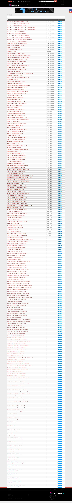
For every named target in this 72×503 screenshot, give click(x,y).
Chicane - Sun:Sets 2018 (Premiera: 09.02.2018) (14, 163)
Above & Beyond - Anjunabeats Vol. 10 (13, 452)
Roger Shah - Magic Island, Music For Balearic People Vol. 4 (16, 464)
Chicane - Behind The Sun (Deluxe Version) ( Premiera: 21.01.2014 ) (17, 402)
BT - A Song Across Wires (11, 426)
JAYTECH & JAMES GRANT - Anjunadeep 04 (14, 482)
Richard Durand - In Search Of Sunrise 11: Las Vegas (15, 440)
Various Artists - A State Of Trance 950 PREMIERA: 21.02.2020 (16, 27)
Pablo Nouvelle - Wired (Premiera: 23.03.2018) (14, 153)
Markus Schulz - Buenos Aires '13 (12, 414)
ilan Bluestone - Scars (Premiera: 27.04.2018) (14, 149)
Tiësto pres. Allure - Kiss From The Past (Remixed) (14, 450)
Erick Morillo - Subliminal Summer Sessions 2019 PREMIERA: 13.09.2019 (18, 59)
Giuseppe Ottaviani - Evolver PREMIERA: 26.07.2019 (15, 73)
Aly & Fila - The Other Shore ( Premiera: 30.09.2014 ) (15, 362)
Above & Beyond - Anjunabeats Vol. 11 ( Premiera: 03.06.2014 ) (16, 380)
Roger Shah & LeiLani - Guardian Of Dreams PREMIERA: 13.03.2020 (17, 23)
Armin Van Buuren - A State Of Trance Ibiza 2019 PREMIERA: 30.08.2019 (18, 67)
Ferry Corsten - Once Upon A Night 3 (12, 460)
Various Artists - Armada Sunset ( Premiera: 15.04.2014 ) (15, 388)
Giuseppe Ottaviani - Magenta (11, 436)
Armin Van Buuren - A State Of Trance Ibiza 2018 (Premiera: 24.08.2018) (18, 121)
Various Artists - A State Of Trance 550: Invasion (14, 470)
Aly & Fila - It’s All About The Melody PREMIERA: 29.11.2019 (16, 47)
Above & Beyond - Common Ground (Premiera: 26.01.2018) (16, 165)
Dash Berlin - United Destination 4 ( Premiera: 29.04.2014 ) (16, 386)
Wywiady (46, 4)
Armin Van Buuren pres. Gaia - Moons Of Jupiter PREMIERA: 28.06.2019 (18, 79)
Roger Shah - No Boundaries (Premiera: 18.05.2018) (15, 143)
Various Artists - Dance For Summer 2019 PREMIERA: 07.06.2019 (17, 89)
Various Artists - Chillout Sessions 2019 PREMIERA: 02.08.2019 (16, 71)
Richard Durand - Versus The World (12, 466)
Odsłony (59, 21)
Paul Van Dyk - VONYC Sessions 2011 (13, 488)
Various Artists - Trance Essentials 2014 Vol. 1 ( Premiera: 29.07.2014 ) (17, 370)
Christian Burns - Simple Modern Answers (13, 416)
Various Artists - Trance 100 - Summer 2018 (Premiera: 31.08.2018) (17, 119)
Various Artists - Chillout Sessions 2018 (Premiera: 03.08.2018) (16, 125)
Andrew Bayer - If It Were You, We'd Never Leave (14, 446)
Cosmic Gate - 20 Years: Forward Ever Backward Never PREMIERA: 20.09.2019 (19, 57)
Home (27, 4)
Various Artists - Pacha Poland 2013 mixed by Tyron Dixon (16, 412)
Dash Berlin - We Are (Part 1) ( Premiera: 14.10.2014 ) (15, 356)
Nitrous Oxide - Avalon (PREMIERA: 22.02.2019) (14, 107)
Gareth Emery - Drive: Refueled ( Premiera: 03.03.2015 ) (15, 336)
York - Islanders (9, 468)
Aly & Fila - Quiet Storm (10, 434)
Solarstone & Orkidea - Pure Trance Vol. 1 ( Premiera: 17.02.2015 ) (17, 340)
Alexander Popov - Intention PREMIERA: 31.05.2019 (15, 85)
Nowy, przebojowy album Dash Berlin (12, 472)
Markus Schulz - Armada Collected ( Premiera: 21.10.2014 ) (16, 352)
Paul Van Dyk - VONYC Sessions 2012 (13, 458)
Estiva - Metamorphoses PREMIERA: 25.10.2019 (14, 51)
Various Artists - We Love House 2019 (13, 109)
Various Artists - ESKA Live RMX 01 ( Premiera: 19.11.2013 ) (16, 410)
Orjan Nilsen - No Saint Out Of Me (12, 424)
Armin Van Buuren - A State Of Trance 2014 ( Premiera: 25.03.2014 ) (17, 392)
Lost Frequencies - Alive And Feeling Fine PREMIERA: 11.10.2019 (17, 61)
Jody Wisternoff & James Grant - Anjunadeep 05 (14, 430)
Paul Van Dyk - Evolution (11, 476)
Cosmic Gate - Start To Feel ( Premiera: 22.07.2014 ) (15, 372)
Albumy (57, 4)
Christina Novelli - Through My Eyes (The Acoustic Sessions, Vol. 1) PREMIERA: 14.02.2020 (21, 29)
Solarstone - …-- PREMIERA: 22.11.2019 (13, 49)
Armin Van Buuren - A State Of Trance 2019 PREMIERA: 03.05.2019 (17, 93)
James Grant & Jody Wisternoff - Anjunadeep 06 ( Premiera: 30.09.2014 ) (18, 364)
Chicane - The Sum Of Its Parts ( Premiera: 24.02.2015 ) (15, 338)
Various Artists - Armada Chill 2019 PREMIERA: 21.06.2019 (16, 83)
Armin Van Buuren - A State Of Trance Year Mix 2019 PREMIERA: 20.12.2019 (18, 39)
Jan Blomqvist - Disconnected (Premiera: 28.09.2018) (15, 113)
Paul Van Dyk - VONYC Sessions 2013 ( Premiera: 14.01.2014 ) (16, 404)
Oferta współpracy (53, 499)
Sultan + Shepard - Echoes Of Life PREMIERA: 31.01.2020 (16, 33)
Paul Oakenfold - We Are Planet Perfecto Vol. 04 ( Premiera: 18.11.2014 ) (18, 346)
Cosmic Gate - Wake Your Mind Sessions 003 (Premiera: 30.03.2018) (17, 151)
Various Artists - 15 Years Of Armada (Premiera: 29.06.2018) (16, 133)
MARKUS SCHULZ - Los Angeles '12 (12, 484)
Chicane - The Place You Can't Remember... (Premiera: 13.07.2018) (17, 131)
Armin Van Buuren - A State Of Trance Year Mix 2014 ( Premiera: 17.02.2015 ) (18, 342)
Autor (48, 21)
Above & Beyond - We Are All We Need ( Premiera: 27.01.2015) (16, 344)
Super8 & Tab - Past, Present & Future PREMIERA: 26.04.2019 (16, 95)
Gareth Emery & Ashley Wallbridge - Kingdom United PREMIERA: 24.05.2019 (18, 87)
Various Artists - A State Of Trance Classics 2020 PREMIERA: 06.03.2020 (18, 25)
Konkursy (52, 4)
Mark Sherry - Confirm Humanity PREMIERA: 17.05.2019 (15, 91)
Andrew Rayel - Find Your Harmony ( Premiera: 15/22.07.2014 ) (16, 374)
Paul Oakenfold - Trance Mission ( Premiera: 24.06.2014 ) (15, 382)
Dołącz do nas (52, 500)
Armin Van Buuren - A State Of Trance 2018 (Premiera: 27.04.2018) (17, 147)
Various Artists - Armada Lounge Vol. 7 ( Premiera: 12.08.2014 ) (16, 368)
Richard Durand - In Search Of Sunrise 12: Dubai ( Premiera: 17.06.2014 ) (18, 378)
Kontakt (62, 4)
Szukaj (55, 1)
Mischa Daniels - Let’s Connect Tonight (13, 418)
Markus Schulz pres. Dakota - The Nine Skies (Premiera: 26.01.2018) (17, 167)
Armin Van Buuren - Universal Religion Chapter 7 (14, 420)
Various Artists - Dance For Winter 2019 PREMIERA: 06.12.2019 (16, 43)
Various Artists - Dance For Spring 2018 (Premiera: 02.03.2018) (16, 157)
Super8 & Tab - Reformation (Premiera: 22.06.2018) (15, 135)
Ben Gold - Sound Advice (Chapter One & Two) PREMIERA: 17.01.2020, (18, 37)
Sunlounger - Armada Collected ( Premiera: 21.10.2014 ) (15, 354)
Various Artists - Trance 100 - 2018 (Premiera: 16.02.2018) (16, 161)
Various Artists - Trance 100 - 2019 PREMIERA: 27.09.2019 (16, 55)
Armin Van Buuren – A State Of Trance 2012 (13, 480)
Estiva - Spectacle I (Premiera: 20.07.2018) (13, 129)
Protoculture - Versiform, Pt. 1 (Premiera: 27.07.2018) (15, 127)
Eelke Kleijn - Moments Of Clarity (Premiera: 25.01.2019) (15, 111)
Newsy (32, 4)
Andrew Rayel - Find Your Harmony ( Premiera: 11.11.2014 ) (16, 348)
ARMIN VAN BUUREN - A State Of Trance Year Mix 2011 (15, 486)
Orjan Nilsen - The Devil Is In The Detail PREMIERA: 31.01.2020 (16, 35)
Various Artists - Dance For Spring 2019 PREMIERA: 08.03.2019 (16, 105)
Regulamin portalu (53, 497)
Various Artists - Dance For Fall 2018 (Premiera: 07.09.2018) (16, 117)
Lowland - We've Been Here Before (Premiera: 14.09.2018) (16, 115)
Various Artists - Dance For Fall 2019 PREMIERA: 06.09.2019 (16, 63)
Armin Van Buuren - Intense (11, 442)
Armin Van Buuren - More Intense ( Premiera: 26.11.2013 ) (16, 408)
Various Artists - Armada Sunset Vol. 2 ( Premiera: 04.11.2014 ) (16, 350)
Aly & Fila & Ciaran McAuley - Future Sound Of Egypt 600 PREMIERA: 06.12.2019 (19, 41)
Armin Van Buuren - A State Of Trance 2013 (13, 454)
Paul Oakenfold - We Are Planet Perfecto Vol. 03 (14, 428)
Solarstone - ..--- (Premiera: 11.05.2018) (13, 145)
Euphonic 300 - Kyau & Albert (11, 53)
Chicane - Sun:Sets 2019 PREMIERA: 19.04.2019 (14, 97)
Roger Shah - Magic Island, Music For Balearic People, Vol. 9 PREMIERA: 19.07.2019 (20, 75)
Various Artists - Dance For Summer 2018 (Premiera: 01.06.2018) (17, 139)
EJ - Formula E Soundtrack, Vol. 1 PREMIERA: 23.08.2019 (16, 69)
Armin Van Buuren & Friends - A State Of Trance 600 (15, 444)
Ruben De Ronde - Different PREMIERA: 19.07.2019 (15, 77)
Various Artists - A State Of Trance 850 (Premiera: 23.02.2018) (16, 159)
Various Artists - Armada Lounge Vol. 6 (13, 432)
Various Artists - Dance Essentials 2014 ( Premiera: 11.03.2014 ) (16, 390)
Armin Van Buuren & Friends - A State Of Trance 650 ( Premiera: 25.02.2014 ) (18, 394)
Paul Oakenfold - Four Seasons (12, 462)
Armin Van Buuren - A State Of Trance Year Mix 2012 (15, 456)
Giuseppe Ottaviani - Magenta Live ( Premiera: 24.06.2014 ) (16, 376)
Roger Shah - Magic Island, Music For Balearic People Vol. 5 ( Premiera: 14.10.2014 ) (20, 358)
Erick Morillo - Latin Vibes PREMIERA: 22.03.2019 (14, 101)
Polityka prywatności (53, 498)
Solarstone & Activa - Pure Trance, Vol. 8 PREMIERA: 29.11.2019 (17, 45)
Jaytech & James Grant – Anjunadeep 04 (13, 478)
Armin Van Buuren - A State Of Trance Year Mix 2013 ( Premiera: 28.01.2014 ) (18, 400)
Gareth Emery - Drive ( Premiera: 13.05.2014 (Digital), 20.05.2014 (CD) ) (18, 384)
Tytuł (8, 21)
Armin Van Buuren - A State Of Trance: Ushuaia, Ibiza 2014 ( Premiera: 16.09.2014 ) (19, 366)
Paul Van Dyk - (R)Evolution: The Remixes (13, 448)
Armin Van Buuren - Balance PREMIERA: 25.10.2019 (15, 65)
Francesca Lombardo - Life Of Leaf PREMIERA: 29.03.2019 (16, 103)
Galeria (41, 4)
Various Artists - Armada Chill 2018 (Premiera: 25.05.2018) (16, 141)
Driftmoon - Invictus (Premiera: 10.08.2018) (13, 123)
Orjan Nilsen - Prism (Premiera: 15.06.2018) (13, 137)
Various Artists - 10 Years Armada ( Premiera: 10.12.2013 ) (16, 406)
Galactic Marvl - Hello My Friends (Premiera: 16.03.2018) (15, 155)
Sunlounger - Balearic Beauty (11, 422)
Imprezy (36, 4)
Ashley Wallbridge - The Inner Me (12, 474)
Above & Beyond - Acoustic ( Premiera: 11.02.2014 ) (15, 398)
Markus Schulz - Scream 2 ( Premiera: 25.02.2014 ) (15, 396)
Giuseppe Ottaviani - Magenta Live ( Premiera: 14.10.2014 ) (16, 360)
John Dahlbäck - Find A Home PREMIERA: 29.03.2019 (15, 99)
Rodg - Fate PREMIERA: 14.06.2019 (12, 81)
